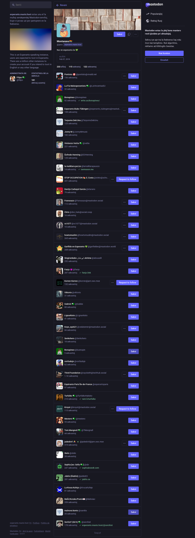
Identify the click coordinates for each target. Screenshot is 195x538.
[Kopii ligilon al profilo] (129, 34)
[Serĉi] (30, 4)
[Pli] (124, 76)
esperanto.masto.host (72, 45)
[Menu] (135, 34)
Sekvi (119, 34)
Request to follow (127, 179)
